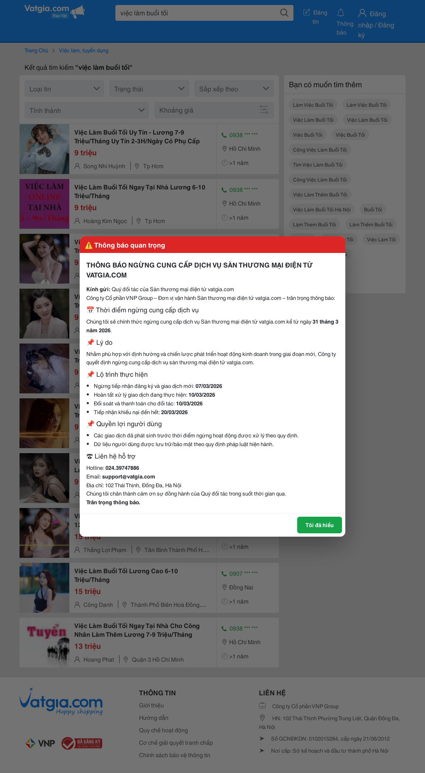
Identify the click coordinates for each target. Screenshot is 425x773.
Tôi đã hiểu (319, 524)
